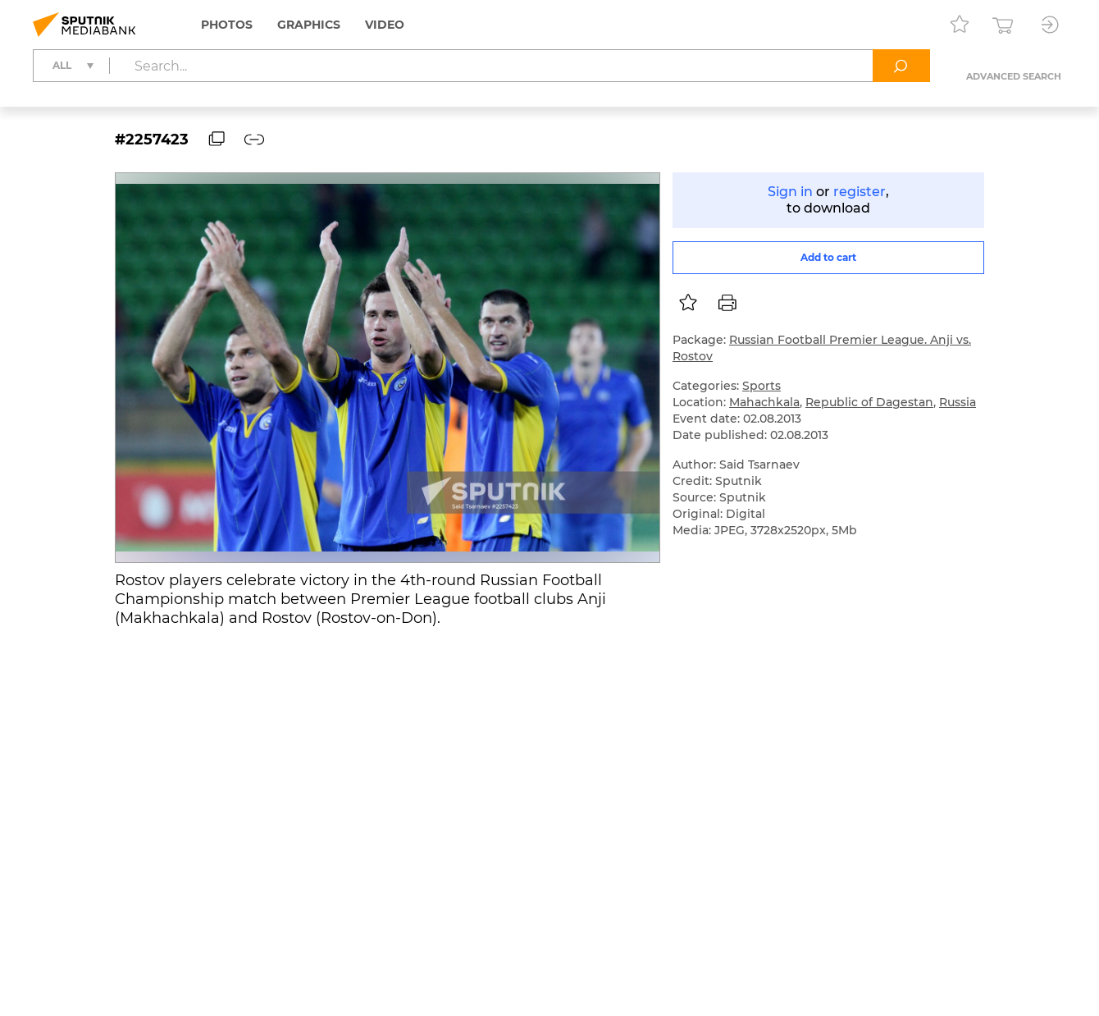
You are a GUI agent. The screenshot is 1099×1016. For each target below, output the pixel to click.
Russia (957, 402)
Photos (227, 24)
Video (384, 24)
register (859, 191)
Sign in (790, 191)
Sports (761, 385)
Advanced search (1013, 76)
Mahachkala (764, 402)
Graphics (308, 24)
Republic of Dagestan (869, 402)
